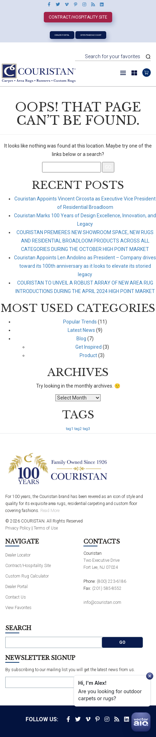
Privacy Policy (17, 528)
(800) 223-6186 (111, 581)
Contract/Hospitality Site (78, 17)
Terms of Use (46, 528)
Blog (81, 338)
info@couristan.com (102, 602)
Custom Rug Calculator (27, 576)
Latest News (81, 330)
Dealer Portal (62, 35)
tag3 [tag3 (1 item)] (86, 428)
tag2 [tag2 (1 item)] (78, 428)
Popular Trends (80, 322)
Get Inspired (88, 347)
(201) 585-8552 (107, 588)
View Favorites (18, 607)
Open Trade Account (90, 35)
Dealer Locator (17, 555)
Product (88, 355)
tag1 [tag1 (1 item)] (69, 428)
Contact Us (15, 597)
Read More (50, 510)
